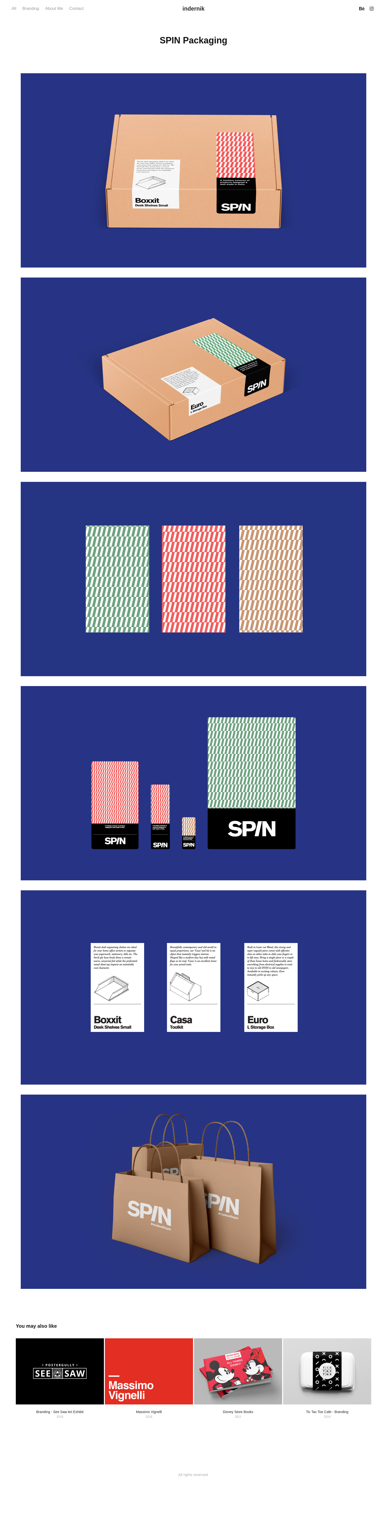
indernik (193, 8)
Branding (30, 8)
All (14, 8)
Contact (76, 8)
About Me (54, 8)
